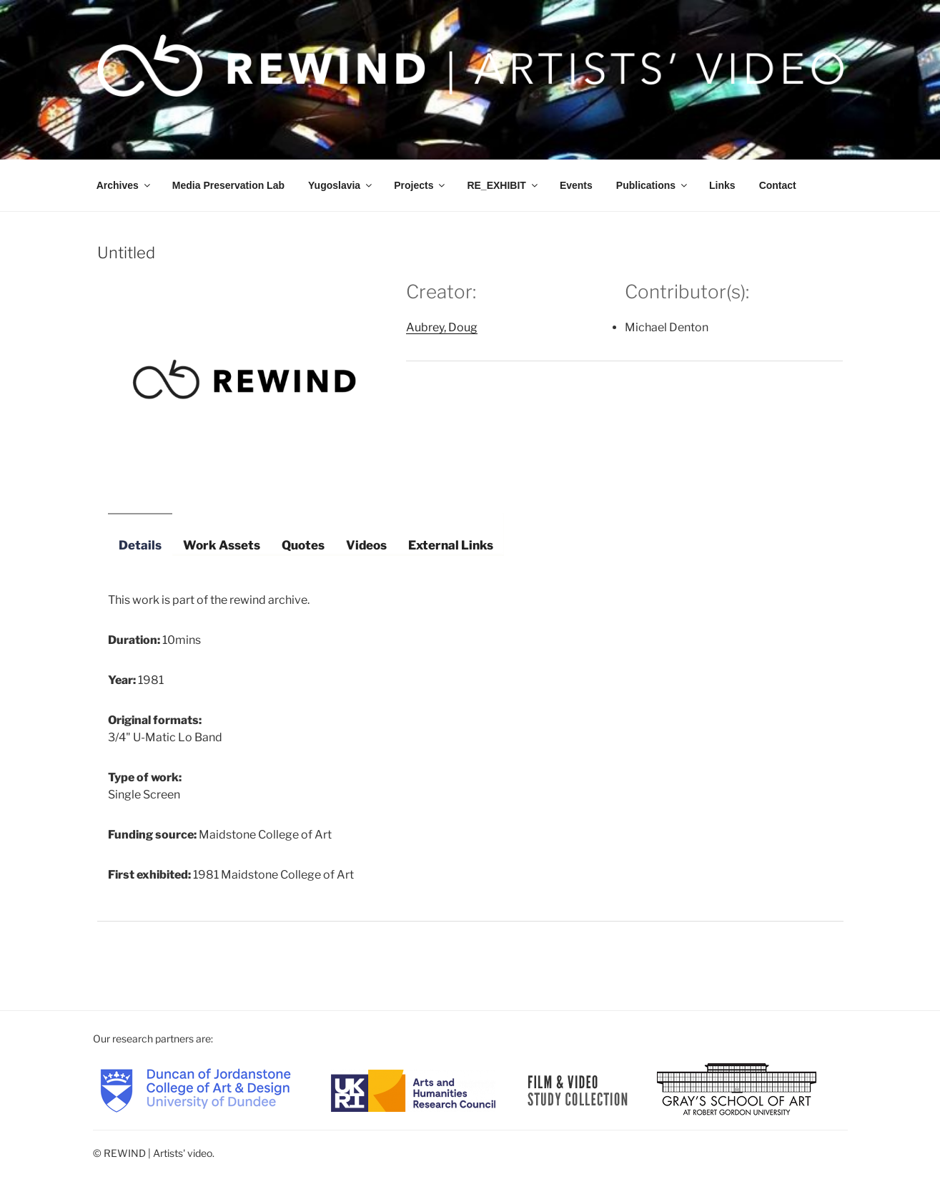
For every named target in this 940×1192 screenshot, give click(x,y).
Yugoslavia (341, 185)
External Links (450, 545)
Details (140, 545)
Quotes (303, 545)
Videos (366, 545)
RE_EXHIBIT (503, 185)
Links (722, 185)
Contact (777, 185)
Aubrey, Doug (442, 327)
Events (576, 185)
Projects (420, 185)
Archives (124, 185)
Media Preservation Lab (228, 185)
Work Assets (221, 545)
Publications (652, 185)
